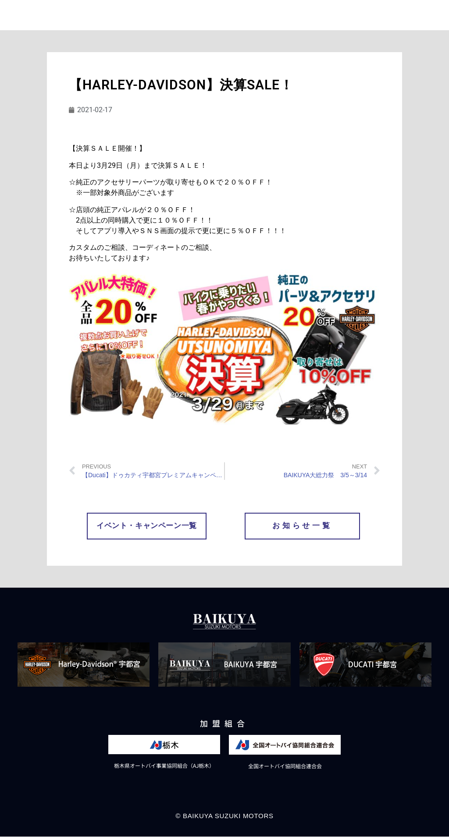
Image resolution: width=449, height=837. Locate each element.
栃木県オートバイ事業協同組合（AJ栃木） (164, 766)
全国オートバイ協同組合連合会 (285, 766)
